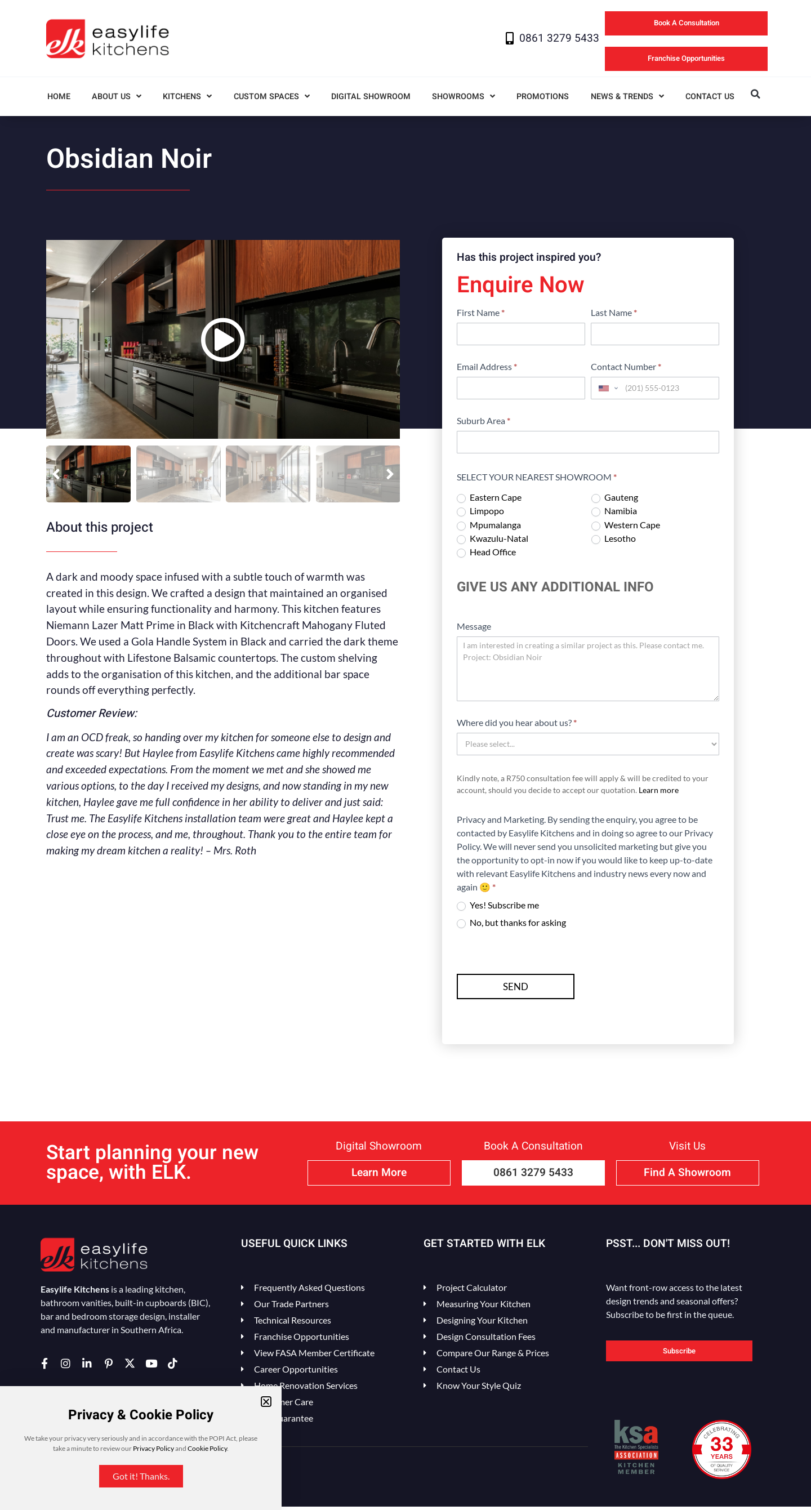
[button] (266, 1401)
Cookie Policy (207, 1448)
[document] (405, 755)
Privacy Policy (153, 1448)
